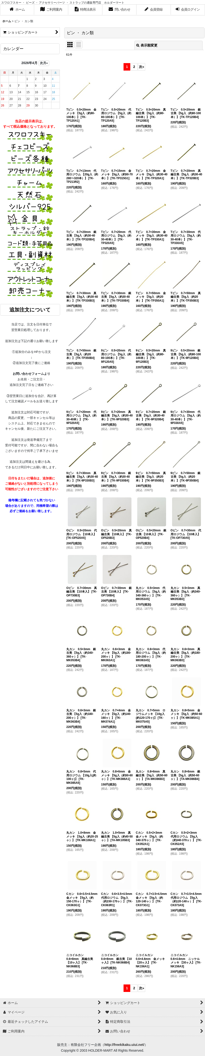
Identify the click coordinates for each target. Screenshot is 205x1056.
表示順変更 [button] (146, 45)
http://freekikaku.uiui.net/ (124, 1045)
